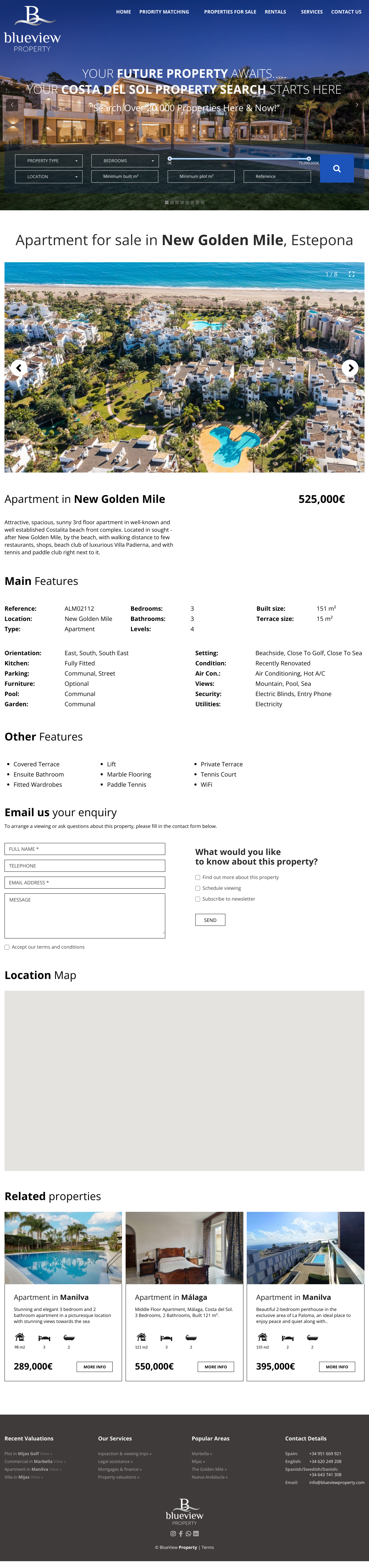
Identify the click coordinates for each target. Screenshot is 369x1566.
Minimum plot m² (197, 176)
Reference (266, 176)
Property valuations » (118, 1477)
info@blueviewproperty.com (336, 1482)
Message (20, 899)
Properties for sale (230, 11)
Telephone (22, 865)
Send (210, 920)
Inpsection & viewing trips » (124, 1454)
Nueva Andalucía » (210, 1477)
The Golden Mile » (209, 1469)
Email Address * (29, 882)
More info (95, 1367)
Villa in (24, 1477)
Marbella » (202, 1454)
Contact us (346, 11)
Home (123, 11)
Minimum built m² (121, 176)
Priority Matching (164, 11)
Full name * (24, 849)
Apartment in (51, 1297)
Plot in (28, 1454)
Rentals (275, 11)
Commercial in (35, 1461)
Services (312, 11)
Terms (208, 1547)
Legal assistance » (115, 1461)
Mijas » (198, 1461)
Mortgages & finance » (120, 1469)
